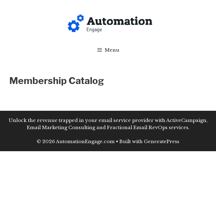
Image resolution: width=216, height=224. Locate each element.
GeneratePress (161, 141)
